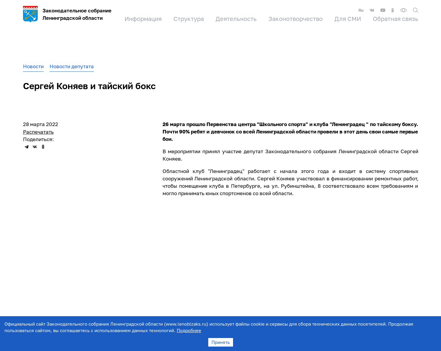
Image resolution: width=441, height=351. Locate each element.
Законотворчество (295, 18)
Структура (188, 18)
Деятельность (236, 18)
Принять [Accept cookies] (221, 342)
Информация (143, 18)
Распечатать (38, 132)
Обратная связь (395, 18)
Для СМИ (348, 18)
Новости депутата (72, 66)
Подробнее (189, 330)
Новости (33, 66)
